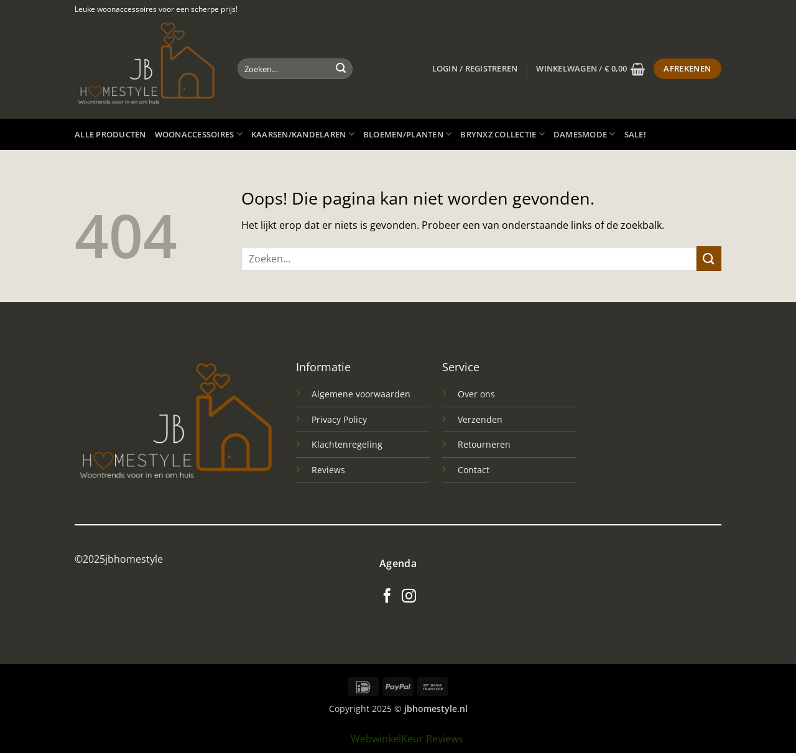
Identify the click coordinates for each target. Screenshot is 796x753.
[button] (475, 68)
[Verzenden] (340, 69)
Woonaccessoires (199, 134)
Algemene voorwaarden (361, 394)
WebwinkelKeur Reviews (407, 739)
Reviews (328, 470)
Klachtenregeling (347, 444)
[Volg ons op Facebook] (387, 597)
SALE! (635, 134)
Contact (473, 470)
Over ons (476, 394)
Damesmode (584, 134)
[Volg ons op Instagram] (409, 597)
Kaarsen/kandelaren (302, 134)
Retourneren (484, 444)
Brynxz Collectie (502, 134)
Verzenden (480, 419)
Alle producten (110, 134)
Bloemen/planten (407, 134)
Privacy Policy (339, 419)
